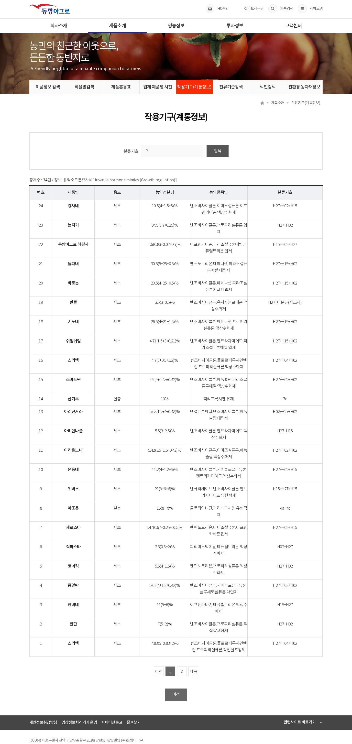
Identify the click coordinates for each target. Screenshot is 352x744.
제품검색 (286, 9)
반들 (80, 296)
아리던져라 (80, 405)
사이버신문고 (111, 702)
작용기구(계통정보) (194, 87)
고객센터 (293, 26)
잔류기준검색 (231, 87)
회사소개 (58, 26)
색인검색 (267, 87)
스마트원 (80, 373)
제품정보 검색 (48, 87)
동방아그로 (49, 9)
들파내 (80, 257)
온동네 (80, 463)
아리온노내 (80, 443)
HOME (222, 9)
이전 (159, 652)
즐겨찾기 (134, 702)
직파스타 (80, 533)
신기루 (80, 392)
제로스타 (80, 514)
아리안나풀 (80, 424)
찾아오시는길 (254, 9)
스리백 (80, 353)
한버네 (80, 591)
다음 (193, 652)
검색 (217, 151)
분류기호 (131, 151)
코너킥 (80, 553)
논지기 (80, 225)
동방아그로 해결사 (81, 238)
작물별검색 (84, 87)
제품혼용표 (121, 87)
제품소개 (117, 26)
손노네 (80, 315)
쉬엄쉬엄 (80, 334)
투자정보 (234, 26)
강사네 (80, 206)
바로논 (80, 276)
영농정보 (176, 26)
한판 (80, 604)
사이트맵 (316, 9)
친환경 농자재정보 (304, 87)
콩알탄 (80, 572)
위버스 (80, 482)
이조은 (80, 501)
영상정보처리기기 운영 (79, 702)
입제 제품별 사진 (157, 87)
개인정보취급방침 (43, 702)
